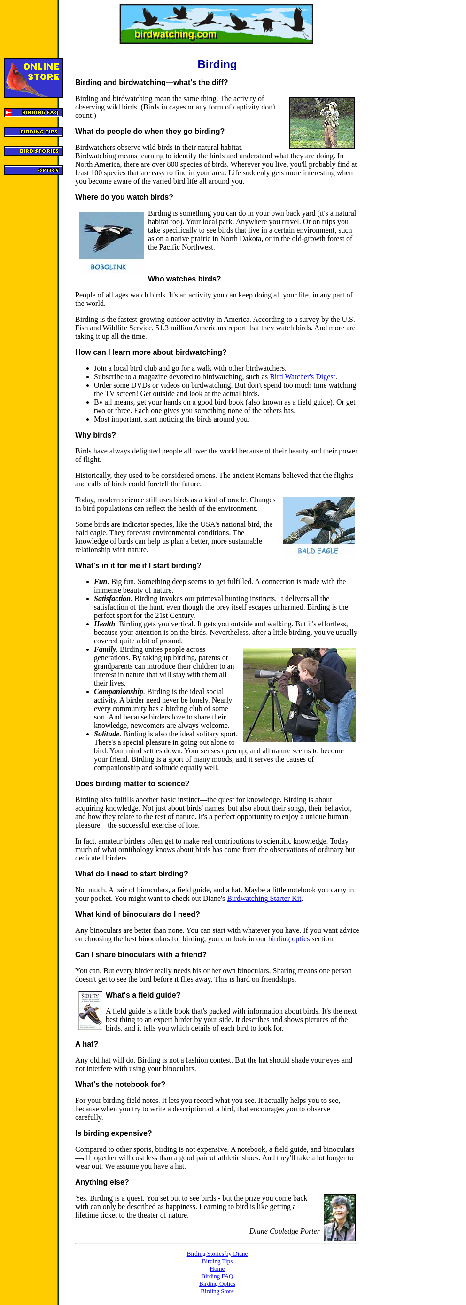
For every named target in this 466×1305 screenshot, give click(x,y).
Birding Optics (217, 1283)
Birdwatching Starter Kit (264, 898)
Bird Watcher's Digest (302, 377)
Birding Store (217, 1291)
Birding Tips (217, 1261)
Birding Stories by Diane (217, 1253)
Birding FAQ (217, 1276)
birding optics (289, 939)
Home (217, 1268)
